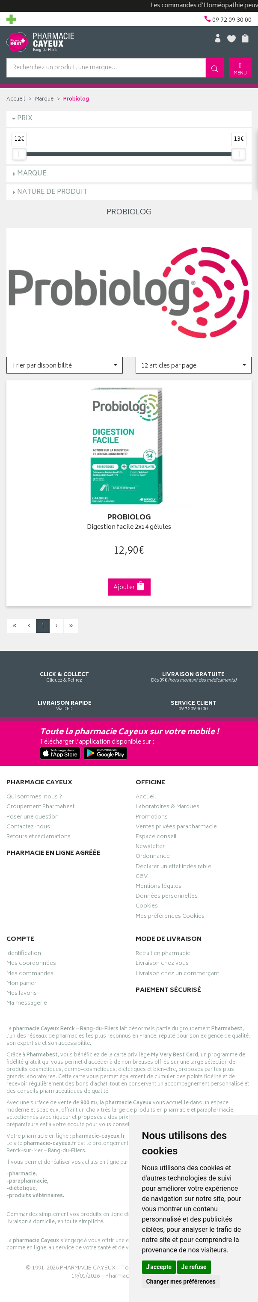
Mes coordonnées (31, 964)
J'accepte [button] (159, 1266)
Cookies (147, 907)
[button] (64, 365)
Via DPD (64, 698)
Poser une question (32, 818)
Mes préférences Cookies (170, 917)
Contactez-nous (28, 828)
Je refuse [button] (194, 1266)
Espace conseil (156, 837)
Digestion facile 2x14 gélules (129, 528)
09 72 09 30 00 (194, 698)
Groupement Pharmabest (40, 808)
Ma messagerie (26, 1004)
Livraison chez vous (162, 964)
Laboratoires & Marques (167, 808)
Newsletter (150, 847)
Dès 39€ (194, 669)
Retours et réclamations (38, 837)
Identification (23, 954)
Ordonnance (153, 857)
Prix (25, 119)
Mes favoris (21, 994)
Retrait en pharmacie (163, 954)
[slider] (19, 154)
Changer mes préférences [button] (181, 1281)
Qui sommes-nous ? (34, 798)
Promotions (152, 818)
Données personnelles (167, 897)
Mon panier (21, 984)
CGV (142, 877)
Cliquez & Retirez (64, 669)
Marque (44, 99)
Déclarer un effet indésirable (173, 867)
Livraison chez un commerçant (177, 974)
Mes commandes (29, 974)
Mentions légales (158, 887)
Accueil (15, 99)
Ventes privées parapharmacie (176, 828)
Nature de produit (52, 192)
